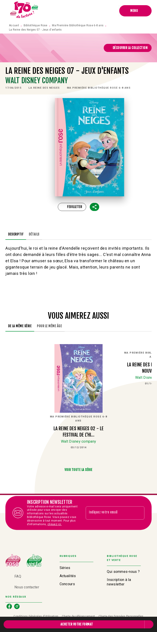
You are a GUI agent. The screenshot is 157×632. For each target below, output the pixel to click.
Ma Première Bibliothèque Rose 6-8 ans (77, 25)
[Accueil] (24, 10)
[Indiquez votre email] (109, 512)
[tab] (15, 234)
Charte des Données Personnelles (121, 616)
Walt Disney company (36, 80)
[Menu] (135, 10)
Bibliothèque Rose (35, 25)
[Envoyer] (139, 513)
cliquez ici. (54, 524)
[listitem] (9, 606)
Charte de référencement (78, 616)
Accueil (14, 25)
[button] (128, 48)
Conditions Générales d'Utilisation (35, 616)
